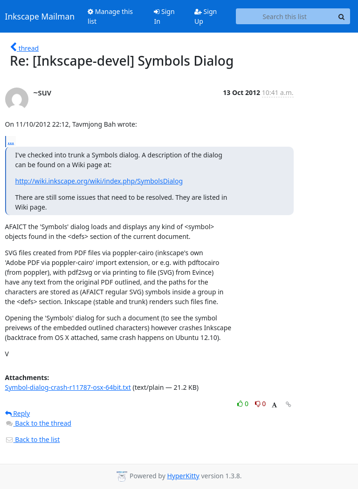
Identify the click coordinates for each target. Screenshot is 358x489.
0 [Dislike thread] (260, 403)
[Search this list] (285, 16)
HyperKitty (183, 475)
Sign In (164, 16)
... (11, 141)
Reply (17, 413)
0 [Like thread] (243, 403)
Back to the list (32, 439)
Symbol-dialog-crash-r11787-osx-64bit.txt (68, 387)
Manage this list (110, 16)
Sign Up (205, 16)
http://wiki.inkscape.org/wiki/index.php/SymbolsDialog (99, 181)
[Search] (341, 16)
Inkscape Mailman (40, 16)
